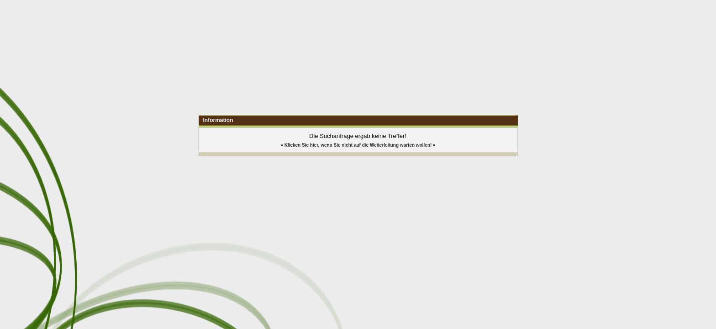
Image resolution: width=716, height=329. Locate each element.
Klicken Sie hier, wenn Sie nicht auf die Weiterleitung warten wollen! (358, 145)
